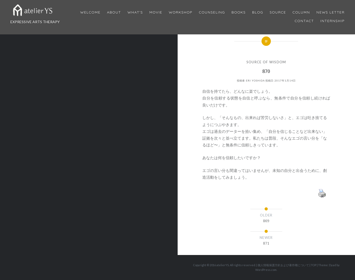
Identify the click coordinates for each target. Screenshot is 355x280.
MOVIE (155, 12)
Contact (304, 21)
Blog (257, 12)
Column (301, 12)
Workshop (180, 12)
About (114, 12)
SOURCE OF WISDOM (266, 62)
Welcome (90, 12)
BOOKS (238, 12)
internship (332, 21)
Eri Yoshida (255, 80)
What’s (135, 12)
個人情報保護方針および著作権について (283, 265)
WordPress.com (266, 269)
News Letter (330, 12)
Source (278, 12)
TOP (313, 265)
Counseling (212, 12)
